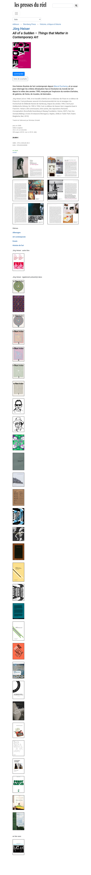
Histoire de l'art (18, 245)
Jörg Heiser (21, 29)
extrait (15, 152)
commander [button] (18, 74)
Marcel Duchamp (61, 86)
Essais (15, 241)
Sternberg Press (29, 24)
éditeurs (16, 24)
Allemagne (17, 233)
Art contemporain (19, 237)
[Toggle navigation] (16, 13)
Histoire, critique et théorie (50, 24)
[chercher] (63, 6)
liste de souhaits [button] (20, 79)
